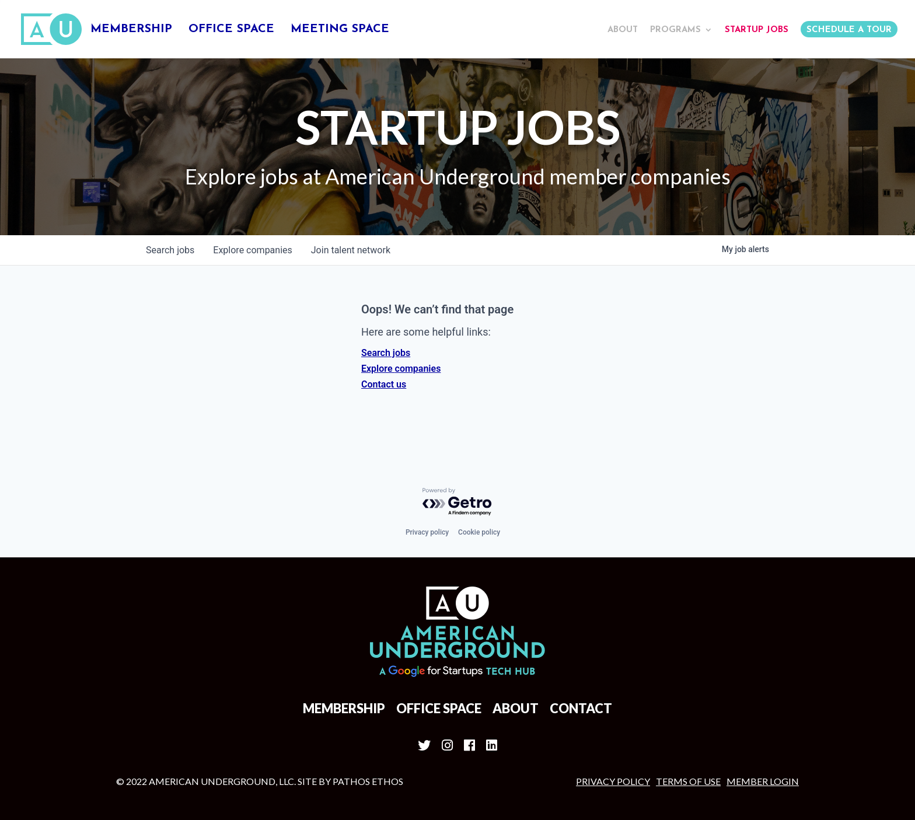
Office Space (231, 30)
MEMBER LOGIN (763, 781)
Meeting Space (340, 30)
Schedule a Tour (849, 30)
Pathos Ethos (368, 781)
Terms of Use (688, 781)
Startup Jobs (756, 30)
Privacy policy (427, 532)
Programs (675, 30)
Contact (581, 708)
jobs (170, 250)
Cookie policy (479, 532)
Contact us (383, 384)
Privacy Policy (613, 781)
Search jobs (385, 352)
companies (252, 250)
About (622, 30)
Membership (131, 30)
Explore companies (401, 368)
